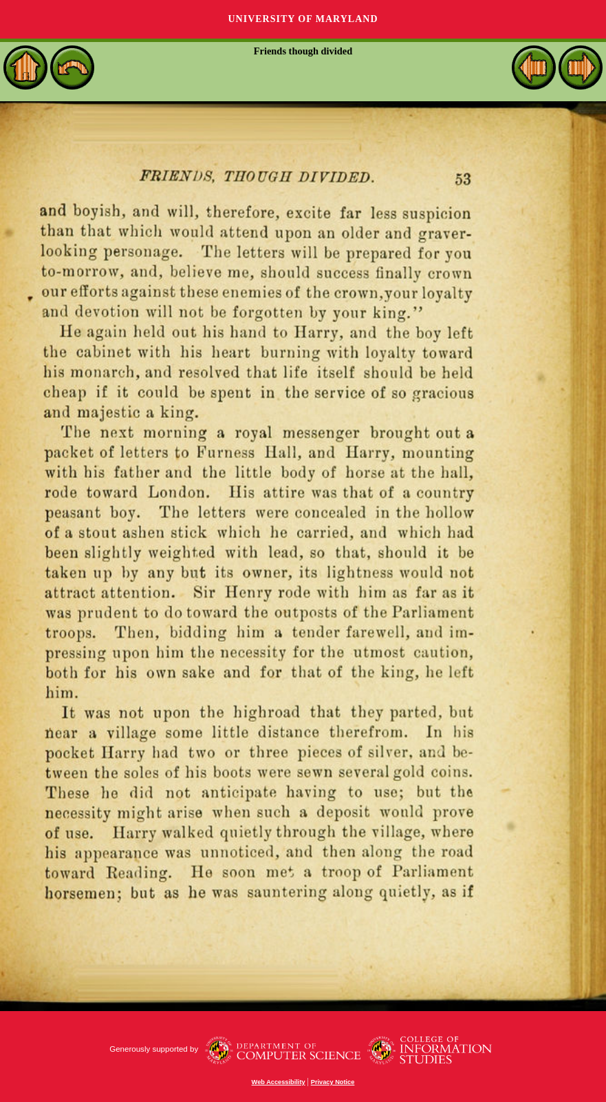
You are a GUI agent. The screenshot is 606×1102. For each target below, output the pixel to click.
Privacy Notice (333, 1082)
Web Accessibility (278, 1082)
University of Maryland (303, 19)
